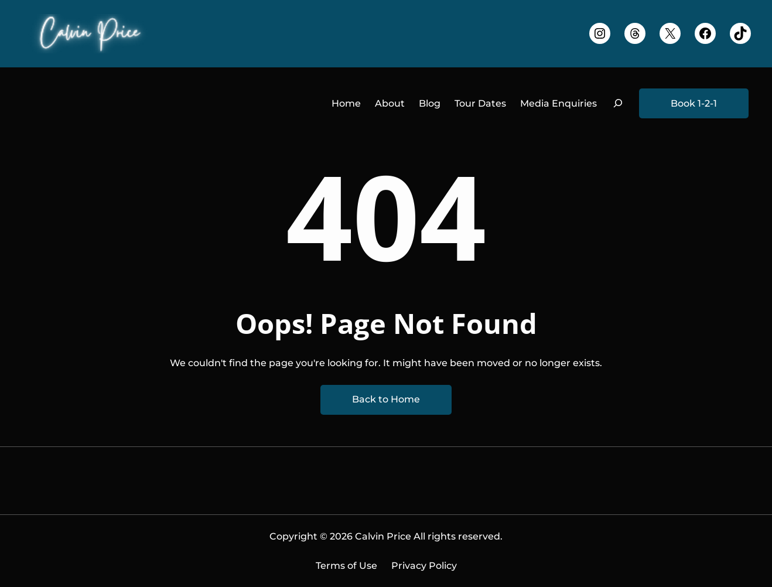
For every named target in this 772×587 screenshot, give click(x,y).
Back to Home (386, 399)
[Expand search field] (618, 103)
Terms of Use (346, 565)
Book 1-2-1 (694, 103)
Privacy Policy (424, 565)
